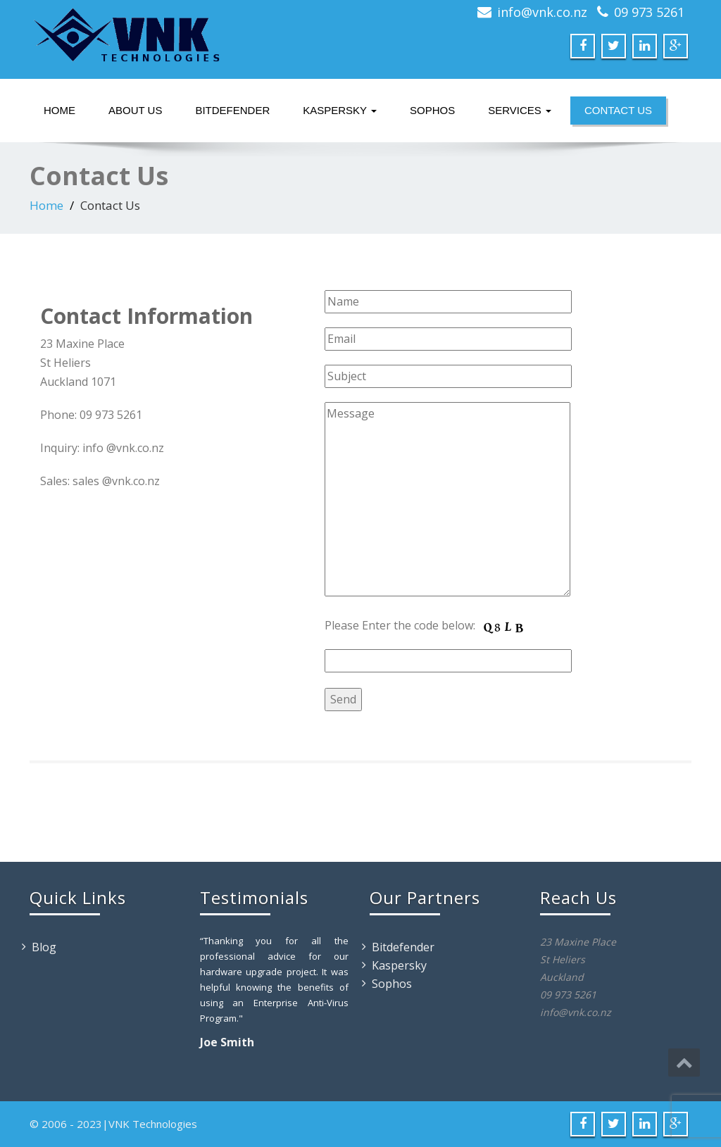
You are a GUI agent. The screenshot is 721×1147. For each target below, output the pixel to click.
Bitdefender (232, 110)
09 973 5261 (649, 12)
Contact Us (618, 110)
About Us (135, 110)
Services (519, 110)
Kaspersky (340, 110)
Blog (44, 947)
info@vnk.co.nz (542, 12)
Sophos (432, 110)
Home (59, 110)
